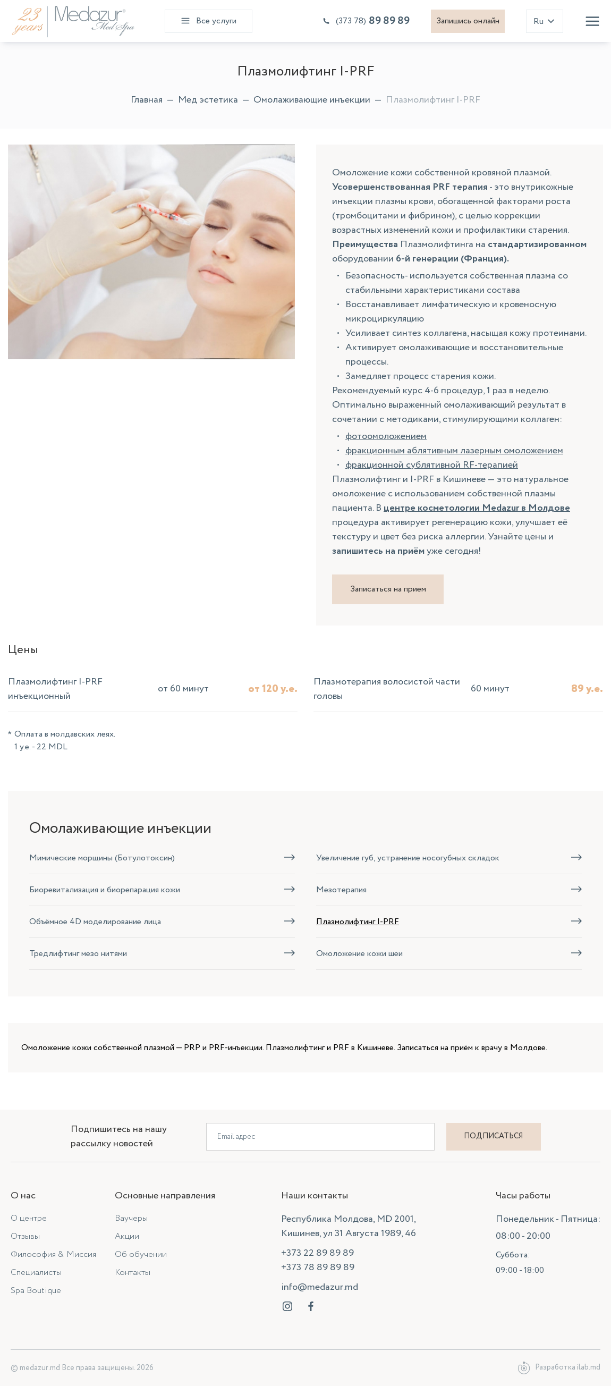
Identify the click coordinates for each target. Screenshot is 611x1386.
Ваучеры (131, 1218)
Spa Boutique (36, 1290)
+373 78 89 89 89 (317, 1267)
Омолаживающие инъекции (311, 100)
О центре (29, 1218)
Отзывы (25, 1236)
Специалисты (36, 1272)
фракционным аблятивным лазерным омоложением (454, 451)
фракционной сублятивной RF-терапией (431, 465)
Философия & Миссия (53, 1254)
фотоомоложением (386, 436)
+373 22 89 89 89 (317, 1253)
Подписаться (493, 1136)
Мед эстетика (208, 100)
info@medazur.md (319, 1287)
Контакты (132, 1272)
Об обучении (141, 1254)
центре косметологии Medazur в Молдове (477, 508)
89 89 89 (366, 21)
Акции (127, 1236)
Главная (147, 100)
